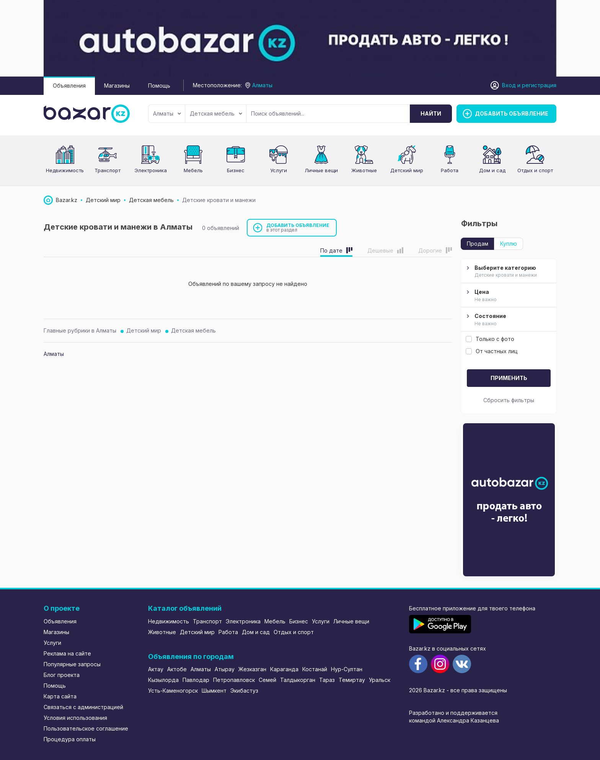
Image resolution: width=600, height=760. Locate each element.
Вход (509, 85)
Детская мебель (216, 113)
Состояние (507, 320)
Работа (449, 170)
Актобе (177, 669)
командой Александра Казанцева (454, 720)
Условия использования (75, 717)
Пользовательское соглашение (86, 728)
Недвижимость (65, 170)
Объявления (69, 85)
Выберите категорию (507, 271)
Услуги (278, 170)
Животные (364, 170)
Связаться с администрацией (83, 707)
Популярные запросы (72, 664)
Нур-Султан (346, 669)
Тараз (327, 680)
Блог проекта (62, 675)
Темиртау (352, 680)
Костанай (314, 669)
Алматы (167, 113)
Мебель (193, 170)
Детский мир (143, 330)
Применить (509, 378)
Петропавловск (234, 680)
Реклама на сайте (67, 653)
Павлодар (196, 680)
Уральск (379, 680)
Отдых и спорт (535, 170)
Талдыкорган (297, 680)
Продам (477, 243)
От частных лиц (492, 351)
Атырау (225, 669)
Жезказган (252, 669)
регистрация (539, 85)
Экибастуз (244, 690)
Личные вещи (321, 170)
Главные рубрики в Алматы (80, 330)
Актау (155, 669)
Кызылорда (163, 680)
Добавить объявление (298, 227)
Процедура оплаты (70, 739)
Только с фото (490, 339)
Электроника (150, 170)
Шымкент (214, 690)
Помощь (159, 85)
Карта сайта (60, 696)
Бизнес (236, 170)
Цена (507, 296)
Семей (267, 680)
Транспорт (108, 170)
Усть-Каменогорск (173, 690)
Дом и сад (492, 170)
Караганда (284, 669)
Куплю (508, 243)
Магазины (117, 85)
